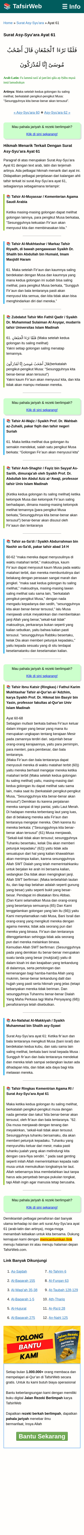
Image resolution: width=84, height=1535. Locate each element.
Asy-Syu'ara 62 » (57, 113)
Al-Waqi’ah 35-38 (24, 1290)
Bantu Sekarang (42, 1436)
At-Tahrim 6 (57, 1271)
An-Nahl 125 (58, 1318)
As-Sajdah (19, 1271)
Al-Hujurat (18, 1308)
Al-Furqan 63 (59, 1281)
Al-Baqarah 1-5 (22, 1299)
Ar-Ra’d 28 (57, 1308)
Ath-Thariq (57, 1299)
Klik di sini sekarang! (42, 134)
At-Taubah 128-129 (63, 1290)
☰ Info (71, 6)
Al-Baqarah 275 (23, 1318)
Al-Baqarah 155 (23, 1281)
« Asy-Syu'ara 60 (27, 113)
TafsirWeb (27, 6)
